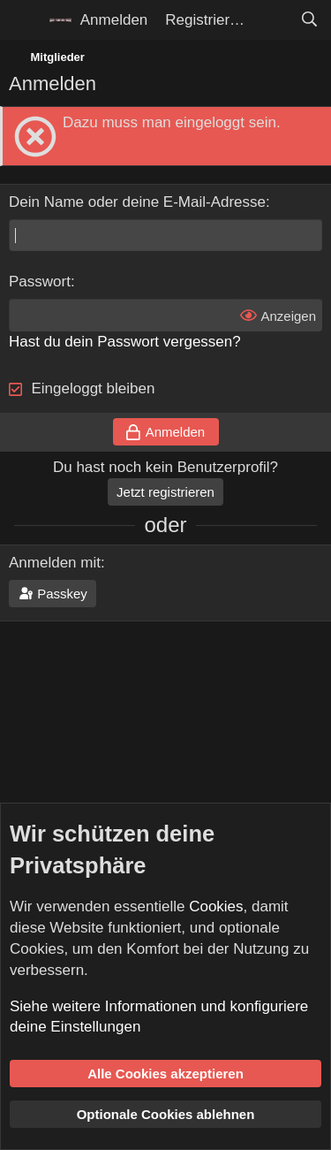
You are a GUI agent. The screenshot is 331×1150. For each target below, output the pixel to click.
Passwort (40, 281)
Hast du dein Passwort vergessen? (125, 341)
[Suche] (308, 20)
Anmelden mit (55, 562)
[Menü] (24, 20)
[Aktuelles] (271, 20)
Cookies (216, 906)
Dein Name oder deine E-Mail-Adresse (137, 202)
